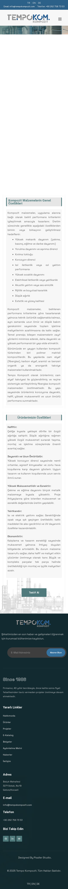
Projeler (7, 728)
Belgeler (7, 741)
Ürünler (7, 722)
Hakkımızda (9, 715)
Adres (7, 774)
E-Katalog (8, 735)
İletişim (7, 761)
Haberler (7, 754)
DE (38, 883)
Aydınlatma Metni (12, 748)
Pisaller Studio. (42, 857)
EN (33, 883)
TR (28, 883)
